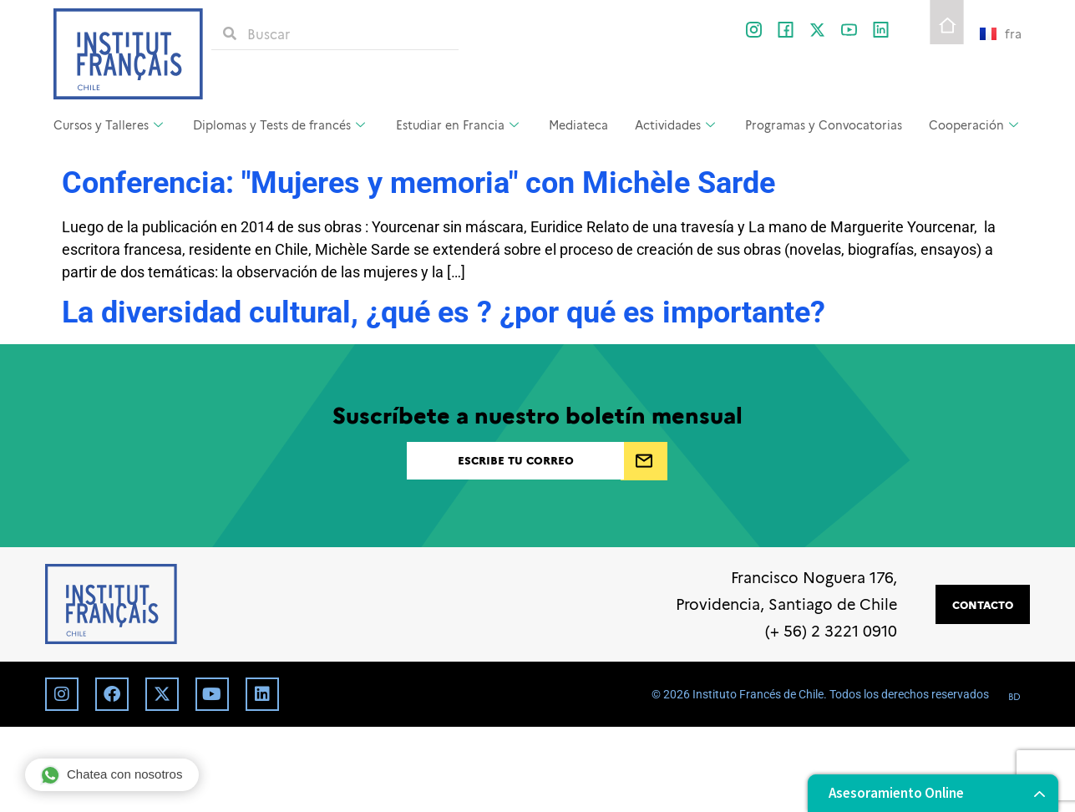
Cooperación (975, 124)
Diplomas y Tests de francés (281, 124)
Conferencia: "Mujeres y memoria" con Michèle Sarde (418, 182)
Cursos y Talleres (110, 124)
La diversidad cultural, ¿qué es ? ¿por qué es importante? (443, 312)
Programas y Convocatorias (823, 124)
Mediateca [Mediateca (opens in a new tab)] (578, 124)
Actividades (677, 124)
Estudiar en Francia (459, 124)
